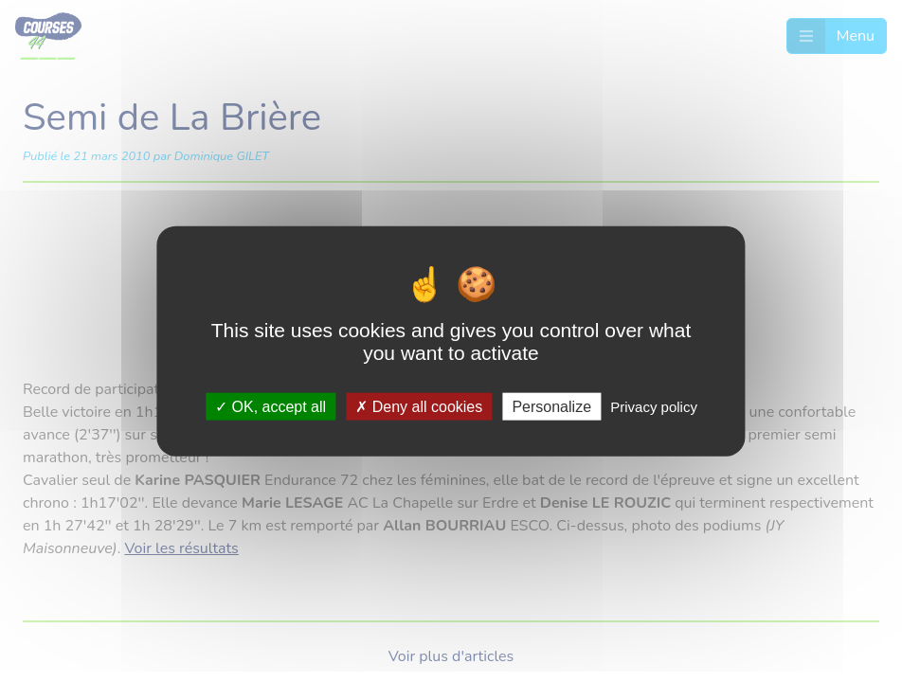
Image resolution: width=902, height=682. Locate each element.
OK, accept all (270, 406)
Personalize (551, 406)
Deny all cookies (418, 406)
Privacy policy (653, 406)
